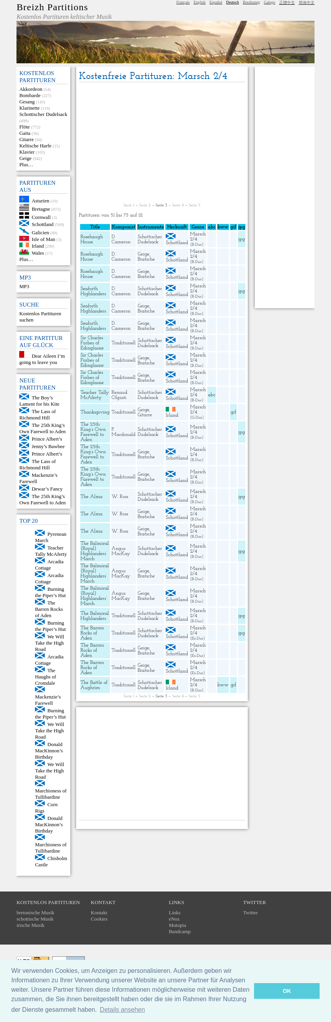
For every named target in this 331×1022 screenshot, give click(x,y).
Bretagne (41, 209)
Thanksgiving (95, 412)
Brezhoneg (251, 2)
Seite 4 (178, 205)
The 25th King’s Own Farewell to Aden (42, 428)
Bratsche (146, 259)
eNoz (174, 919)
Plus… (26, 164)
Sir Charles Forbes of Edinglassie (92, 343)
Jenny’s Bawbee (48, 446)
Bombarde (29, 95)
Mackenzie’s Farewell (48, 700)
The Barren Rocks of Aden (49, 609)
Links (175, 912)
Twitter (250, 912)
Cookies (99, 919)
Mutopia (177, 925)
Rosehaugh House (91, 239)
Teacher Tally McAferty (51, 551)
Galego (269, 2)
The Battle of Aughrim (94, 685)
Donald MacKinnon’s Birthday (49, 750)
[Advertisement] (162, 143)
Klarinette (29, 108)
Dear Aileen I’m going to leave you (42, 359)
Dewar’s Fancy (47, 489)
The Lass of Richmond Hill (37, 414)
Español (216, 2)
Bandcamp (180, 931)
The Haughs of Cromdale (45, 676)
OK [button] (287, 991)
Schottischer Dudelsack (43, 114)
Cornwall (41, 217)
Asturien (40, 201)
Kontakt (99, 912)
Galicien (40, 232)
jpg (241, 239)
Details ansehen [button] (122, 1009)
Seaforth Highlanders (93, 291)
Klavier (27, 152)
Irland (38, 245)
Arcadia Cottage (49, 565)
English (200, 2)
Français (183, 2)
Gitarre (26, 139)
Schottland (43, 224)
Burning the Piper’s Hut (50, 592)
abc (212, 394)
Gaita (24, 133)
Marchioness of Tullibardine (51, 794)
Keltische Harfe (35, 146)
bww (223, 684)
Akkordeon (30, 89)
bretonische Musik (35, 912)
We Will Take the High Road (49, 643)
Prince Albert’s (47, 439)
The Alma (91, 496)
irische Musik (30, 925)
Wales (38, 253)
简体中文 (307, 2)
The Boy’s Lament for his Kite (39, 401)
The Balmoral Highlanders (94, 616)
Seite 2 (145, 205)
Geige (25, 158)
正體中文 (287, 2)
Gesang (27, 102)
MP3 (24, 286)
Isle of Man (43, 239)
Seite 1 (128, 205)
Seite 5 (194, 205)
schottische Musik (34, 919)
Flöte (24, 127)
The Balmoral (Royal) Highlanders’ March (94, 551)
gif (233, 412)
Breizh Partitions (52, 7)
